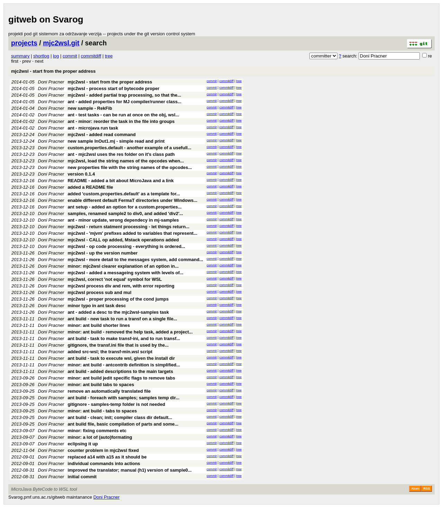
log (56, 56)
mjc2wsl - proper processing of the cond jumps (118, 299)
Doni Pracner (51, 81)
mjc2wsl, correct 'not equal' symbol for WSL (114, 279)
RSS (426, 488)
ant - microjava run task (92, 128)
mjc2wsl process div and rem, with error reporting (120, 285)
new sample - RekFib (89, 108)
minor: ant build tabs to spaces (100, 384)
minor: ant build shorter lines (98, 325)
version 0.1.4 (81, 174)
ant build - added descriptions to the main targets (120, 371)
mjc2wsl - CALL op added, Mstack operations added (123, 239)
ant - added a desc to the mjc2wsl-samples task (118, 312)
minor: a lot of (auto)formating (99, 437)
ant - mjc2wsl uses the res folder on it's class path (120, 154)
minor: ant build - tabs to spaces (102, 410)
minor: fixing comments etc (96, 430)
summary (20, 56)
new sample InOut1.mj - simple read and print (115, 141)
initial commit (82, 476)
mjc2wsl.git (61, 43)
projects (24, 43)
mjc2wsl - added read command (101, 134)
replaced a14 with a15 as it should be (106, 457)
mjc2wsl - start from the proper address (53, 71)
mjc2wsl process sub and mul (99, 292)
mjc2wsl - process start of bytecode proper (113, 88)
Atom (415, 488)
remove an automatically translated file (109, 391)
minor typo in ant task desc (96, 305)
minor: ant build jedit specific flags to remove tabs (121, 378)
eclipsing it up (82, 443)
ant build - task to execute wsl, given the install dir (121, 358)
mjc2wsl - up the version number (102, 253)
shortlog (41, 56)
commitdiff (91, 56)
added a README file (90, 187)
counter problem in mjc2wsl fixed (103, 450)
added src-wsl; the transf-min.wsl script (109, 351)
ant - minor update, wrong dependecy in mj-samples (123, 220)
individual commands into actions (103, 463)
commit (70, 56)
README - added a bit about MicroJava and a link (120, 180)
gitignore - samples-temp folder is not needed (116, 404)
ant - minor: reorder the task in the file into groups (120, 121)
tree (108, 56)
